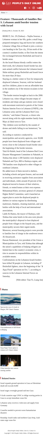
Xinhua (5, 31)
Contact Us (32, 430)
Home (3, 12)
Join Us (26, 430)
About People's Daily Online (15, 430)
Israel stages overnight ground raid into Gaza (16, 391)
